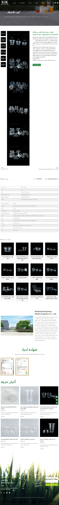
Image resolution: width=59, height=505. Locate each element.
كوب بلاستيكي (39, 16)
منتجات (29, 2)
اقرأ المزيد (2, 416)
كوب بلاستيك (34, 16)
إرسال (52, 484)
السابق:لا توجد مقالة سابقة (4, 168)
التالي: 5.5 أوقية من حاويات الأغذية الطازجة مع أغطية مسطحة (49, 168)
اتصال (48, 2)
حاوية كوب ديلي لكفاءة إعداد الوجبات (27, 438)
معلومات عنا (22, 2)
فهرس (14, 2)
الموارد (36, 2)
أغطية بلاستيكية (38, 482)
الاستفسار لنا (37, 64)
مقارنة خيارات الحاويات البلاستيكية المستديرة (9, 438)
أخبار (43, 2)
